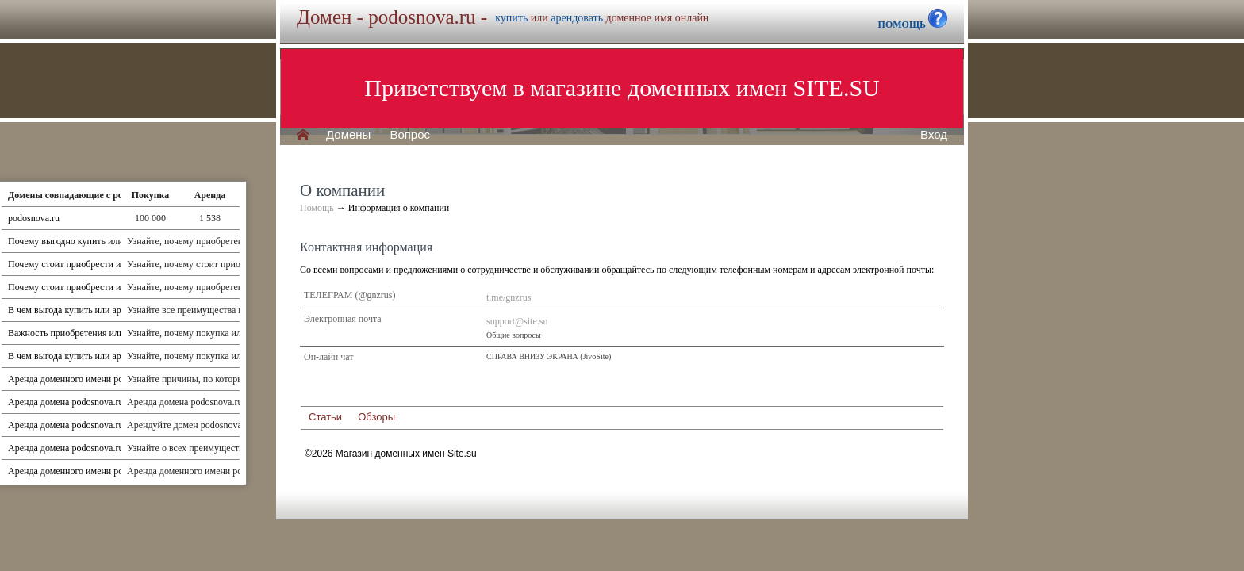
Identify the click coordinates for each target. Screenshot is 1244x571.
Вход (933, 134)
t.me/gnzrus (508, 297)
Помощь (317, 207)
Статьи (325, 417)
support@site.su (516, 321)
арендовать (577, 18)
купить (511, 18)
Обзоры (376, 417)
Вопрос (410, 134)
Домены (348, 134)
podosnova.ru (34, 218)
